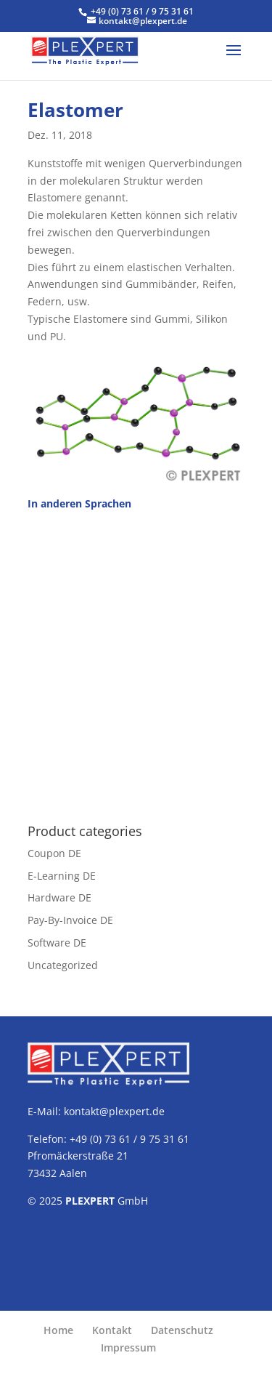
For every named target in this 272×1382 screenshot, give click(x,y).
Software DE (57, 942)
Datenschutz (182, 1330)
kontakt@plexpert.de (114, 1111)
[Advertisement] (136, 659)
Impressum (128, 1347)
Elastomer (75, 110)
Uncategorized (63, 965)
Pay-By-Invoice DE (70, 920)
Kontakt (112, 1330)
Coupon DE (54, 853)
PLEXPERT (90, 1201)
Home (58, 1330)
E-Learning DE (62, 876)
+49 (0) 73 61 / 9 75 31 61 (142, 11)
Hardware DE (59, 897)
